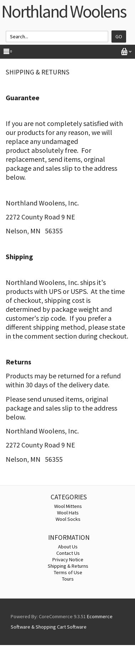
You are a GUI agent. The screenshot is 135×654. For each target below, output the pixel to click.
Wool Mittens (68, 506)
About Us (68, 546)
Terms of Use (68, 572)
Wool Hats (68, 512)
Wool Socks (68, 519)
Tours (68, 579)
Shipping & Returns (68, 566)
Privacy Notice (67, 559)
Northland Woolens (63, 11)
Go (118, 36)
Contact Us (68, 553)
